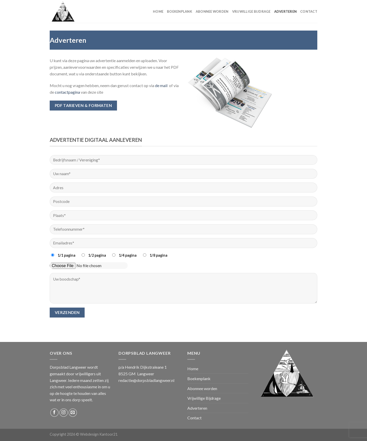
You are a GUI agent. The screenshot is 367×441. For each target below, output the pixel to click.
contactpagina (67, 92)
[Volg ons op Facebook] (54, 412)
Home (158, 11)
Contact (308, 11)
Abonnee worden (212, 11)
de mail (162, 85)
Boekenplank (179, 11)
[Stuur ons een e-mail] (73, 412)
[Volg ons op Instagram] (63, 412)
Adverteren (285, 11)
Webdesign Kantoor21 (98, 434)
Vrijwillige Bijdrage (251, 11)
